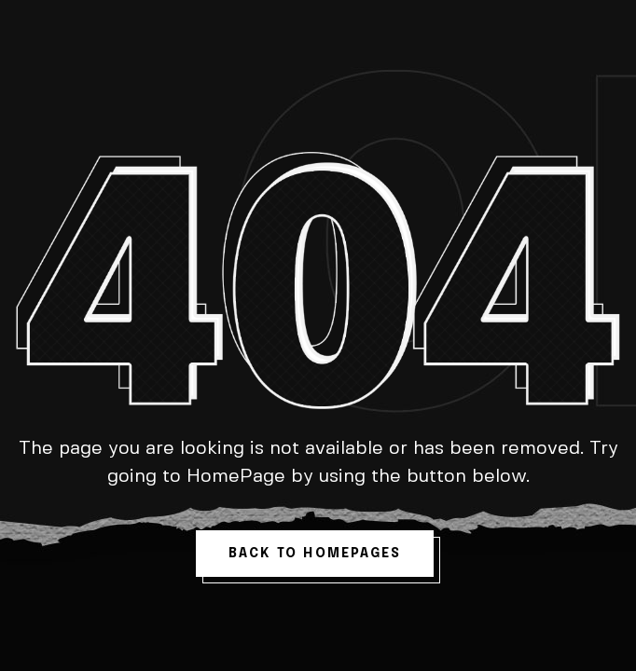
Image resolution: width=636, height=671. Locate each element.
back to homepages (315, 553)
